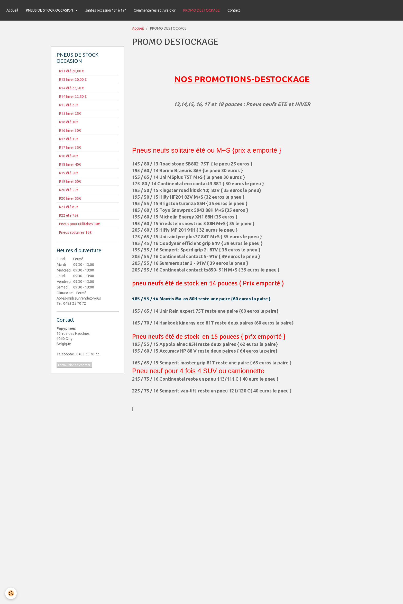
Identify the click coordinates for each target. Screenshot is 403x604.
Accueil (12, 10)
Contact (233, 10)
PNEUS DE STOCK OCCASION (50, 10)
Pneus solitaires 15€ (75, 232)
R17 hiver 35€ (70, 147)
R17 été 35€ (68, 139)
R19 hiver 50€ (70, 181)
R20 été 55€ (68, 190)
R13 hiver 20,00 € (73, 79)
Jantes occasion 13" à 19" (105, 10)
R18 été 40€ (68, 156)
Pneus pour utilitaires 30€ (79, 224)
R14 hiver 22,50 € (73, 96)
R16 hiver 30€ (70, 130)
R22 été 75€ (68, 215)
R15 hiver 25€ (70, 113)
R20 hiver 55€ (70, 198)
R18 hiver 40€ (70, 164)
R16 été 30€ (68, 122)
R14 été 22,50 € (71, 88)
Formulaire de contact (74, 364)
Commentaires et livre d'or (155, 10)
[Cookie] (11, 593)
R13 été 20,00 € (71, 71)
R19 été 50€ (68, 173)
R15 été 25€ (68, 105)
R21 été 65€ (68, 207)
